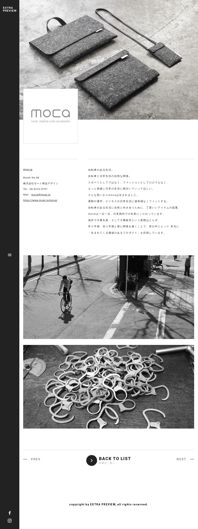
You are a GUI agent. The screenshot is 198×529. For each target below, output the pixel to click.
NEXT (181, 459)
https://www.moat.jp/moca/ (40, 200)
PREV (36, 459)
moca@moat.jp (41, 194)
